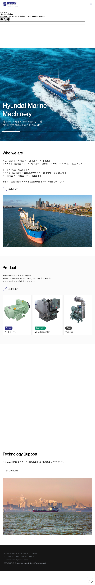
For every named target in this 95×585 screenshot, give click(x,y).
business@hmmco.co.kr (79, 382)
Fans (69, 328)
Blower (8, 328)
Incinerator (40, 328)
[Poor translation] (7, 19)
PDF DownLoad (12, 471)
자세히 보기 (11, 189)
